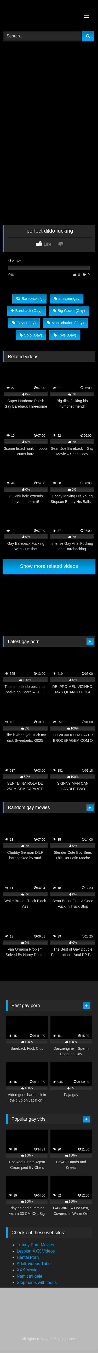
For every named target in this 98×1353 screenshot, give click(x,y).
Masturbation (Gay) (65, 323)
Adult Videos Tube (34, 1263)
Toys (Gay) (65, 335)
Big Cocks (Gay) (69, 310)
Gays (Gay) (24, 323)
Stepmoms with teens (37, 1282)
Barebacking (29, 298)
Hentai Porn (28, 1257)
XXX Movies (28, 1270)
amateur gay (66, 298)
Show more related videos (49, 566)
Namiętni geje (29, 1276)
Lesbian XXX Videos (36, 1251)
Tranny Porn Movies (35, 1245)
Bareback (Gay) (26, 310)
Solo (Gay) (31, 335)
